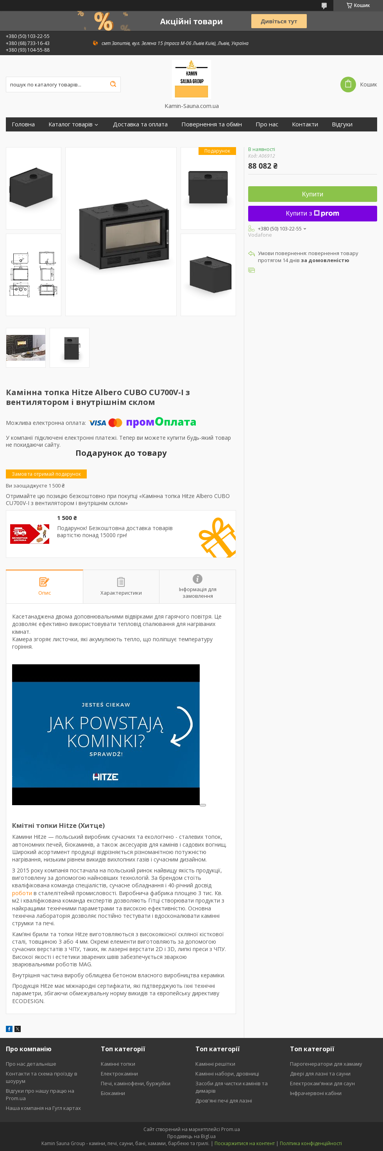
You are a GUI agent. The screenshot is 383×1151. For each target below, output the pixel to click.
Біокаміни (113, 1093)
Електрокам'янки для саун (322, 1083)
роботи (22, 893)
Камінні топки (118, 1063)
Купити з (313, 213)
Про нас (267, 124)
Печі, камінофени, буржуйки (135, 1083)
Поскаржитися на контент (245, 1143)
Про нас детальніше (31, 1063)
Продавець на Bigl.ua (191, 1136)
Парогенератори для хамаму (326, 1063)
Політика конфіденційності (311, 1143)
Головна (23, 124)
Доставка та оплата (140, 124)
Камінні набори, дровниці (227, 1073)
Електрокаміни (119, 1073)
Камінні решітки (215, 1063)
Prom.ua (230, 1129)
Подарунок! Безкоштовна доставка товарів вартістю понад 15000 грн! (115, 531)
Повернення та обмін (211, 124)
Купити (312, 194)
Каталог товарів (70, 124)
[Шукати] (113, 84)
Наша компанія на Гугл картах (43, 1107)
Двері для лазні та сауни (320, 1073)
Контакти (305, 124)
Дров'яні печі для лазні (223, 1100)
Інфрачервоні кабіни (316, 1093)
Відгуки (342, 124)
